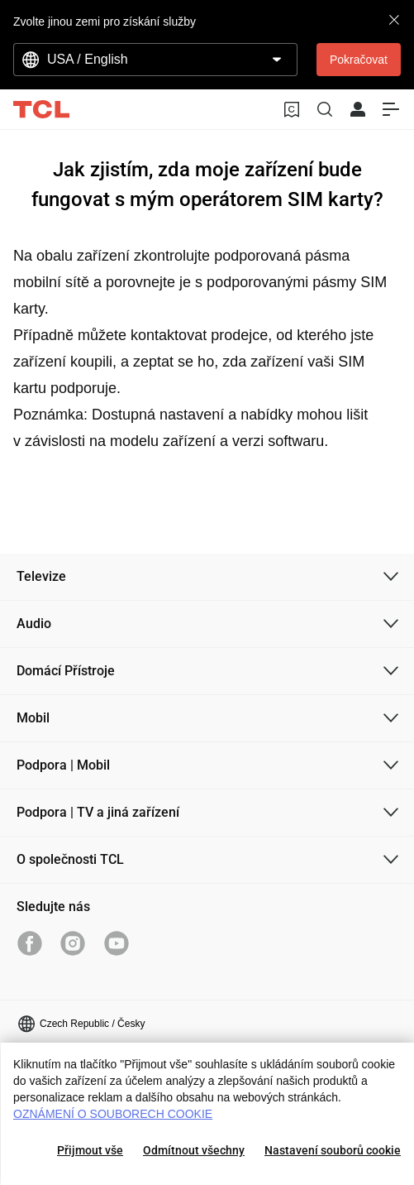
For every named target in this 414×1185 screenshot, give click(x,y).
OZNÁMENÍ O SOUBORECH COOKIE (112, 1113)
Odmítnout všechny (194, 1150)
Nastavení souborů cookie (332, 1150)
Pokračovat (359, 59)
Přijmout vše (90, 1150)
